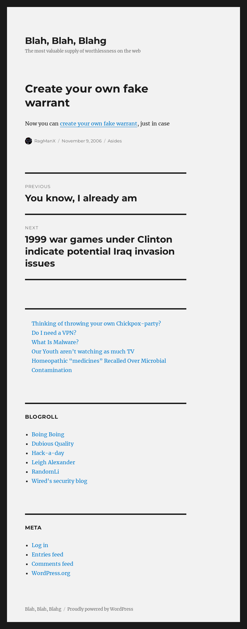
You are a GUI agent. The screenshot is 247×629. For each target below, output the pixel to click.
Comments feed (52, 563)
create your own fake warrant (98, 123)
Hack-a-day (48, 453)
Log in (40, 545)
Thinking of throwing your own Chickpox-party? (96, 323)
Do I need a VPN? (54, 332)
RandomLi (45, 471)
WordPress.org (51, 573)
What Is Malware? (55, 342)
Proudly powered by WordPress (100, 609)
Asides (115, 140)
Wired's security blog (59, 481)
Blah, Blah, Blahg (66, 40)
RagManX (45, 140)
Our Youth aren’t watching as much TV (83, 351)
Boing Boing (48, 434)
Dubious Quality (53, 443)
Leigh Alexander (53, 462)
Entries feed (47, 554)
